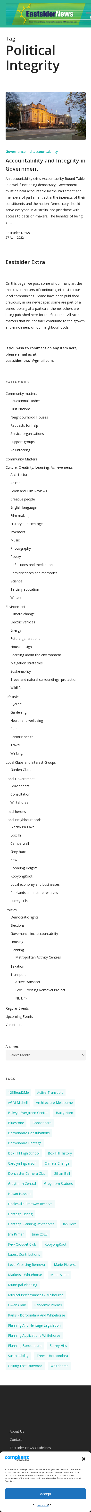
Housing (16, 941)
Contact (16, 1439)
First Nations (20, 409)
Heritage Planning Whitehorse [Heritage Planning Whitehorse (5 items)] (31, 1224)
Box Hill (16, 835)
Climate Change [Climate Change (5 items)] (57, 1163)
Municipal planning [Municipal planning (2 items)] (22, 1284)
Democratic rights (24, 917)
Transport (18, 974)
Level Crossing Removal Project (40, 990)
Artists (15, 482)
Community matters (21, 393)
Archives (12, 1046)
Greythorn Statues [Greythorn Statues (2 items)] (58, 1183)
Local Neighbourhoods (23, 819)
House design (21, 646)
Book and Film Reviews (28, 491)
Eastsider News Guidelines (30, 1447)
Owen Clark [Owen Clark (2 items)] (17, 1305)
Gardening (18, 712)
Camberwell (19, 843)
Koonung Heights (24, 868)
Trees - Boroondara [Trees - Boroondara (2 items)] (52, 1355)
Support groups (22, 441)
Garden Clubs (20, 769)
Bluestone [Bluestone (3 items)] (16, 1122)
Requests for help (24, 425)
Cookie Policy (43, 1505)
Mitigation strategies (26, 663)
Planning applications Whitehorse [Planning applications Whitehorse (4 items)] (34, 1335)
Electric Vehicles (22, 622)
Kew (13, 859)
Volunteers (14, 1024)
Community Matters (21, 459)
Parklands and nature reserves (34, 892)
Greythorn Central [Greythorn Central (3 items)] (22, 1183)
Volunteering (20, 450)
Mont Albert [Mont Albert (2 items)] (59, 1274)
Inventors (17, 532)
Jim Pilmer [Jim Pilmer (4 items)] (16, 1234)
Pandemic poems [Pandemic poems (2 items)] (48, 1305)
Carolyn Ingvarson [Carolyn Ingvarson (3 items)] (22, 1163)
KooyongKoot (21, 876)
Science (16, 581)
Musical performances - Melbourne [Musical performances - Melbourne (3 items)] (35, 1295)
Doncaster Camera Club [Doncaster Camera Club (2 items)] (27, 1173)
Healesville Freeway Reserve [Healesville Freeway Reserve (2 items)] (30, 1204)
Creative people (22, 499)
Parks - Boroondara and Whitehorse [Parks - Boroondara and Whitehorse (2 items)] (36, 1315)
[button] (83, 1459)
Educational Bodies (25, 400)
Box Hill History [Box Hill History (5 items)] (60, 1153)
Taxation (17, 966)
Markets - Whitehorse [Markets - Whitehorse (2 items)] (25, 1274)
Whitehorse (19, 802)
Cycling (15, 704)
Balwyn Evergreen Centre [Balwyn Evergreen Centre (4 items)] (28, 1112)
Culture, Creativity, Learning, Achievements (39, 467)
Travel (15, 745)
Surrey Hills (19, 900)
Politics (11, 910)
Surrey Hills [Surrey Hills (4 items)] (58, 1345)
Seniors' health (21, 737)
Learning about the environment (35, 655)
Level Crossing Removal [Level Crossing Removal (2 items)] (27, 1264)
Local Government (20, 778)
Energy (15, 630)
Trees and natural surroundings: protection (43, 679)
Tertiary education (24, 589)
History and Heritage (26, 523)
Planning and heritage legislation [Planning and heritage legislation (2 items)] (34, 1325)
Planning (17, 950)
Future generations (25, 638)
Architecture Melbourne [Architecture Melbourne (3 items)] (54, 1102)
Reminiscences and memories (34, 573)
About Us (17, 1431)
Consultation (20, 794)
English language (23, 507)
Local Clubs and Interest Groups (31, 762)
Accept (45, 1494)
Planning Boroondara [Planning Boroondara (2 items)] (24, 1345)
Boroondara (20, 786)
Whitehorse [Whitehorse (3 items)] (59, 1366)
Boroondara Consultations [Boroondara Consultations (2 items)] (29, 1133)
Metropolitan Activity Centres (38, 957)
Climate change (22, 614)
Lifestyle (12, 697)
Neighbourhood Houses (29, 417)
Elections (17, 925)
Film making (19, 515)
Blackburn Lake (22, 827)
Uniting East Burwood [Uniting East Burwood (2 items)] (25, 1366)
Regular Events (17, 1008)
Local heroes (16, 811)
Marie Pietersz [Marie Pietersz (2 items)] (65, 1264)
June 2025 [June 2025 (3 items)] (40, 1234)
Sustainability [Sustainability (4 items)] (18, 1355)
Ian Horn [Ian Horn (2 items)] (69, 1224)
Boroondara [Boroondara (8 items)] (41, 1122)
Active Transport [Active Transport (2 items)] (50, 1092)
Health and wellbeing (26, 720)
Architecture (19, 474)
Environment (15, 606)
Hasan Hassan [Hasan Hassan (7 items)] (19, 1193)
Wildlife (16, 687)
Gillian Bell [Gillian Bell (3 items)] (62, 1173)
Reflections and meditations (32, 564)
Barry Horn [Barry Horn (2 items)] (64, 1112)
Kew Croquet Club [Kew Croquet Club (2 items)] (22, 1244)
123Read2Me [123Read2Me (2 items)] (18, 1092)
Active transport (27, 981)
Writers (16, 597)
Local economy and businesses (35, 884)
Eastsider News (18, 232)
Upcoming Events (19, 1016)
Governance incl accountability (32, 151)
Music (15, 540)
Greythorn (18, 851)
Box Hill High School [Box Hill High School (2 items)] (24, 1153)
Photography (20, 548)
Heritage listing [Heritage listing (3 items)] (20, 1214)
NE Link (21, 998)
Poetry (15, 556)
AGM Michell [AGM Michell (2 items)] (18, 1102)
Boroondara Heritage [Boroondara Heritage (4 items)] (24, 1143)
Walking (16, 753)
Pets (13, 728)
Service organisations (27, 433)
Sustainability (20, 671)
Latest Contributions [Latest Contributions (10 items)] (24, 1254)
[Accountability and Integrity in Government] (46, 116)
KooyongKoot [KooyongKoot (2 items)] (55, 1244)
